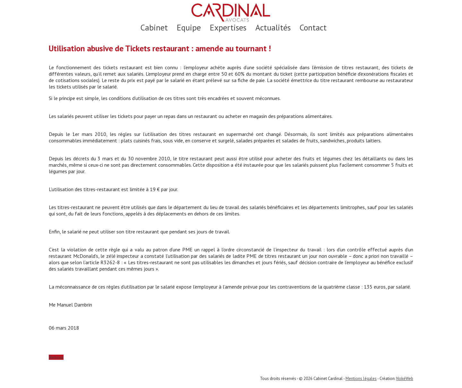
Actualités (273, 27)
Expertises (228, 27)
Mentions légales (361, 378)
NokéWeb (404, 378)
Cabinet (154, 27)
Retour (56, 357)
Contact (313, 27)
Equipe (189, 27)
